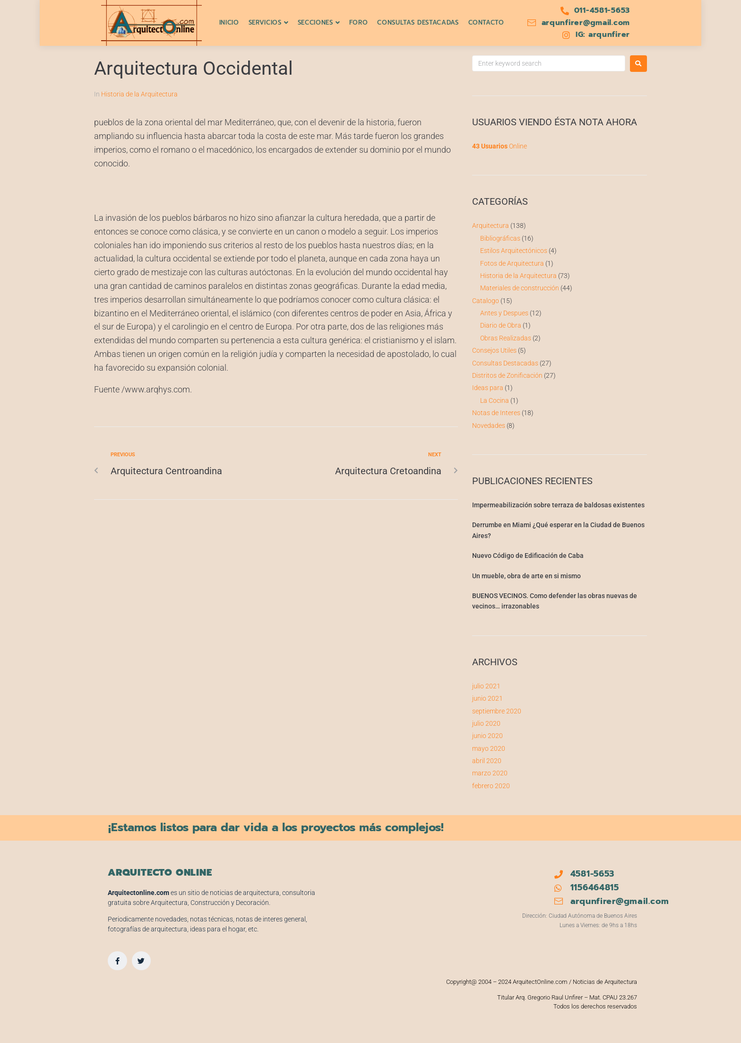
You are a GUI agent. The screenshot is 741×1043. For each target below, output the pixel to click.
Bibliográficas (500, 238)
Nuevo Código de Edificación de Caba (528, 555)
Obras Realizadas (505, 338)
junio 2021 (487, 698)
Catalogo (485, 300)
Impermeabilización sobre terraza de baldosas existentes (558, 505)
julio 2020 (486, 723)
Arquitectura (490, 225)
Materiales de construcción (519, 288)
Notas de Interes (496, 413)
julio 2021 (486, 686)
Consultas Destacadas (505, 363)
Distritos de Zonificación (507, 375)
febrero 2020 (491, 786)
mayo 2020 (488, 748)
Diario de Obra (500, 325)
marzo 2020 (490, 773)
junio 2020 (487, 735)
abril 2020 (486, 761)
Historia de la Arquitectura (139, 94)
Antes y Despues (504, 313)
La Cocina (494, 400)
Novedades (488, 425)
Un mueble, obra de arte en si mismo (526, 576)
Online (499, 146)
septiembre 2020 (496, 711)
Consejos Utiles (494, 350)
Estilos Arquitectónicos (513, 250)
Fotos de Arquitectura (512, 263)
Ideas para (487, 387)
